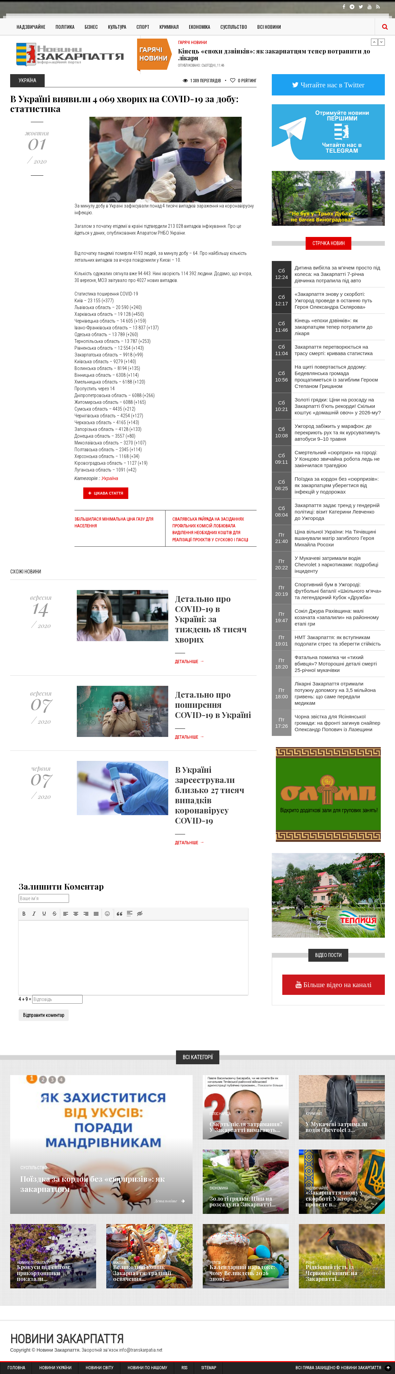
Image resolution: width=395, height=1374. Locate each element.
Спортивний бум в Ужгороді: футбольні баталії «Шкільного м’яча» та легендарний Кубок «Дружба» (338, 591)
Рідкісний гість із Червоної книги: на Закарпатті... (338, 1276)
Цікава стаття (106, 493)
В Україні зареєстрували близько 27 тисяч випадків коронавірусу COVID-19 (209, 795)
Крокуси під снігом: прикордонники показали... (50, 1276)
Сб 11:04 (281, 350)
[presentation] (24, 913)
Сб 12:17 (281, 300)
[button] (24, 914)
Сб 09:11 (281, 459)
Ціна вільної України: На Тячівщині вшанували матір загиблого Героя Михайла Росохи (335, 538)
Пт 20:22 (281, 564)
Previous (374, 42)
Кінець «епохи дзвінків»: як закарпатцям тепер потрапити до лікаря (274, 54)
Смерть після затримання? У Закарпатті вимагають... (243, 1127)
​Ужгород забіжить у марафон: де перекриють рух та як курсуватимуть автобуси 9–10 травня (337, 432)
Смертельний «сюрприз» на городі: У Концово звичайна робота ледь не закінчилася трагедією (337, 459)
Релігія (215, 1263)
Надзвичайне (31, 26)
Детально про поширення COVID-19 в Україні (213, 704)
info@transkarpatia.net (140, 1350)
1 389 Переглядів (202, 80)
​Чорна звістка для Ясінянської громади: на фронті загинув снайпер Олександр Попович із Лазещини (337, 723)
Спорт (142, 26)
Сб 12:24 (281, 274)
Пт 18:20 (281, 663)
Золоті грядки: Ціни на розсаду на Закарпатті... (239, 1202)
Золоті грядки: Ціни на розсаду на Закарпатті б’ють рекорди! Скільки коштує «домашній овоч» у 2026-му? (338, 406)
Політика (65, 26)
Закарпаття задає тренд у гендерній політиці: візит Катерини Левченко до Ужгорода (337, 511)
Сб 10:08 (281, 432)
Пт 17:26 (281, 723)
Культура (117, 26)
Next (381, 42)
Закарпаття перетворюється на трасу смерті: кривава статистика (334, 350)
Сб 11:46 (281, 327)
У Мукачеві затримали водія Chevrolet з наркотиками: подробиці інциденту (336, 564)
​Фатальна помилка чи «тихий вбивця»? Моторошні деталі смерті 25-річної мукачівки (336, 663)
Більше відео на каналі (337, 984)
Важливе (120, 1263)
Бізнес (91, 26)
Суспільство (233, 26)
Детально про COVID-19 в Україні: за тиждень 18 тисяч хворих (211, 619)
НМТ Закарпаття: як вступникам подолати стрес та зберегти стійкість (338, 640)
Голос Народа (220, 1114)
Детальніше (189, 661)
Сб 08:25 (281, 485)
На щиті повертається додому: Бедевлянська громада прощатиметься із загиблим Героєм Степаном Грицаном (336, 376)
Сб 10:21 (281, 406)
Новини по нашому (32, 1263)
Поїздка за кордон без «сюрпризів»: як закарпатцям (96, 1183)
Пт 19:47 (281, 617)
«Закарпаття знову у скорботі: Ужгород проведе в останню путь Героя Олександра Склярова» (333, 300)
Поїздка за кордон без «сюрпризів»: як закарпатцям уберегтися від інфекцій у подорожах (337, 485)
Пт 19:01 (281, 640)
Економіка (199, 26)
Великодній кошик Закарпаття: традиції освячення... (138, 1273)
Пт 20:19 (281, 591)
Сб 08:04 (281, 511)
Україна (110, 478)
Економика (219, 1188)
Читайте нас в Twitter (332, 84)
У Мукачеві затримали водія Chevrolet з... (339, 1127)
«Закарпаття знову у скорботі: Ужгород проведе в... (343, 1202)
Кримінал (169, 26)
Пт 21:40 (281, 538)
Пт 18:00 (281, 693)
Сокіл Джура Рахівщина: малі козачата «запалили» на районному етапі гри (337, 617)
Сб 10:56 (281, 376)
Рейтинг (243, 80)
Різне (310, 1263)
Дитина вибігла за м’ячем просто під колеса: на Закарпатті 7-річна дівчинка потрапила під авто (337, 274)
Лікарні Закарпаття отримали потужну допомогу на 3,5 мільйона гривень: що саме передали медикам (335, 693)
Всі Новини (269, 26)
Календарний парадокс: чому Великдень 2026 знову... (245, 1276)
